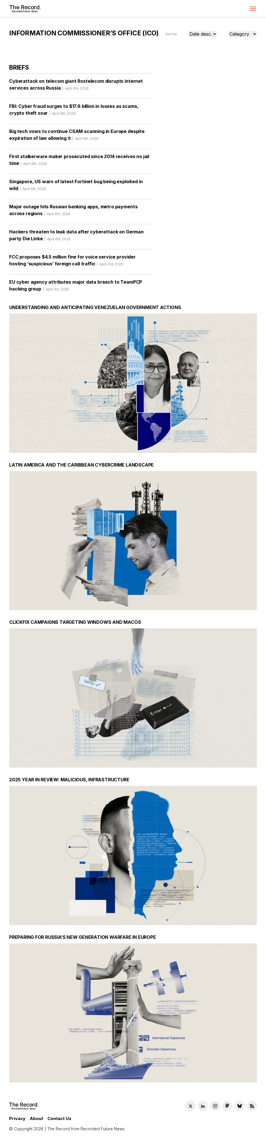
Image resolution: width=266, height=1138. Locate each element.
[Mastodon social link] (227, 1106)
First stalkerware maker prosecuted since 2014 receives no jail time (79, 162)
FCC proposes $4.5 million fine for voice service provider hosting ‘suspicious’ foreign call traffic (72, 262)
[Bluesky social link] (240, 1106)
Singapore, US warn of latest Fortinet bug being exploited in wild (76, 187)
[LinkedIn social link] (203, 1106)
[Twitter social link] (190, 1106)
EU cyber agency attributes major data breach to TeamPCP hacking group (75, 287)
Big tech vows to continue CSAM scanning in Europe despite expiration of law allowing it (77, 136)
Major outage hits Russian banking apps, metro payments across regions (73, 212)
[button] (253, 8)
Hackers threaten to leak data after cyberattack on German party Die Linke (76, 237)
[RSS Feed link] (252, 1106)
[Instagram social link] (215, 1106)
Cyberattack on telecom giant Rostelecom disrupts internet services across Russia (76, 86)
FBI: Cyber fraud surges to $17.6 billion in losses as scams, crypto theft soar (73, 111)
